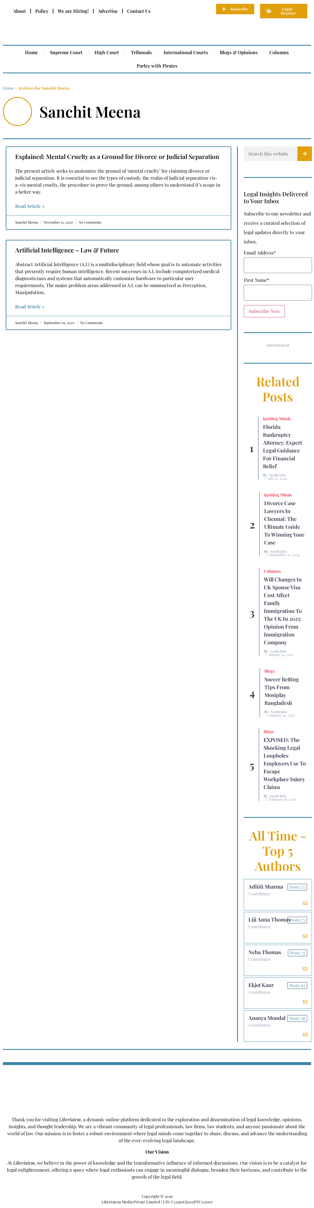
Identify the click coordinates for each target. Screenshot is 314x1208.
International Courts (186, 52)
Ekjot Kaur (261, 985)
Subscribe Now (264, 311)
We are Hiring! (73, 11)
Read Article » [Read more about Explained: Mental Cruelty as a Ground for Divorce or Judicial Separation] (30, 206)
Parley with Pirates (157, 66)
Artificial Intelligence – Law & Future (67, 250)
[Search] (304, 153)
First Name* (256, 280)
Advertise (108, 11)
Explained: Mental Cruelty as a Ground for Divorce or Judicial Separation (117, 156)
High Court (106, 52)
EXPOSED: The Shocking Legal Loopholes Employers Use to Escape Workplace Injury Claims (285, 763)
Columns (279, 52)
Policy (41, 11)
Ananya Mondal (266, 1018)
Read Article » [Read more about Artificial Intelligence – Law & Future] (30, 306)
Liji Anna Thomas (269, 919)
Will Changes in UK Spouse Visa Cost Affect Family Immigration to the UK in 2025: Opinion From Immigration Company (283, 611)
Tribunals (141, 52)
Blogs (269, 671)
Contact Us (138, 11)
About (19, 11)
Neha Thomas (264, 952)
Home (31, 52)
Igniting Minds (277, 418)
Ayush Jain (277, 475)
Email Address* (260, 252)
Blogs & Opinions (238, 52)
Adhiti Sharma (265, 886)
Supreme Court (66, 52)
